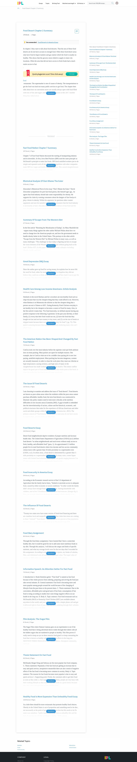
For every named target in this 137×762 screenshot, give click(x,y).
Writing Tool (56, 3)
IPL (18, 8)
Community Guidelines (51, 744)
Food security (20, 730)
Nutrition (19, 726)
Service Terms (48, 751)
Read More (51, 146)
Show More (51, 74)
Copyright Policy (49, 742)
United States (72, 728)
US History (80, 3)
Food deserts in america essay (48, 42)
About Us (20, 742)
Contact (19, 744)
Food (18, 728)
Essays (42, 3)
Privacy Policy (48, 749)
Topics (48, 3)
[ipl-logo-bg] (21, 3)
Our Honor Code (49, 746)
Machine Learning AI (69, 3)
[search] (112, 3)
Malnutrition (72, 726)
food (38, 64)
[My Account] (118, 3)
